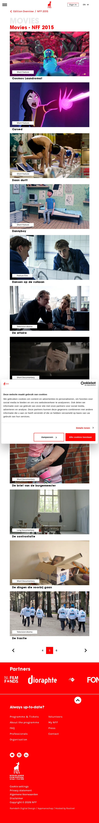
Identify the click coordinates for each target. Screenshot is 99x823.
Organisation (18, 739)
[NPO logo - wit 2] (71, 679)
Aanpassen (49, 437)
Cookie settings (19, 786)
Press (52, 728)
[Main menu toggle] (4, 5)
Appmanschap (45, 808)
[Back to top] (77, 700)
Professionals (19, 733)
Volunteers (55, 716)
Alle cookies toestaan (80, 437)
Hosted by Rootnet (65, 808)
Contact (53, 733)
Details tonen (83, 427)
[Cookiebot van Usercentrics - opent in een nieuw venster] (83, 383)
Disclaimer (16, 798)
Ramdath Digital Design (23, 808)
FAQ (12, 728)
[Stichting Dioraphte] (42, 679)
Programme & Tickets (24, 716)
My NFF (53, 722)
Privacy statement (21, 790)
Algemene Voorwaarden (24, 794)
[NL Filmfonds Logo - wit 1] (11, 679)
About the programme (24, 722)
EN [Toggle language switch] (86, 4)
